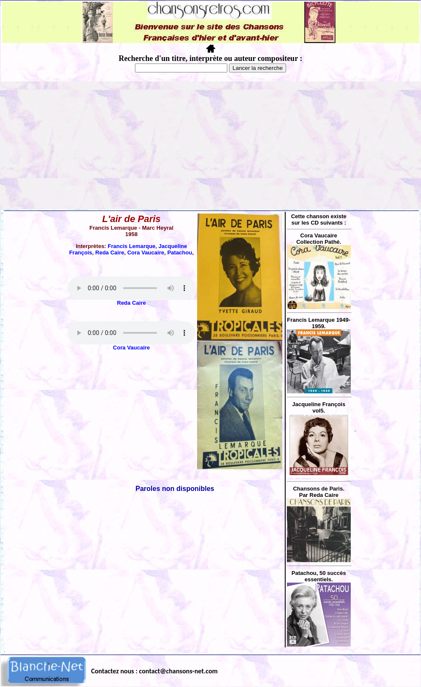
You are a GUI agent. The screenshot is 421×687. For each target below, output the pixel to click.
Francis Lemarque (131, 246)
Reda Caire (109, 252)
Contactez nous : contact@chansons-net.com (154, 671)
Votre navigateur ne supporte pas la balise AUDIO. (131, 288)
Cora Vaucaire (145, 252)
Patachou (179, 252)
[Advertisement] (210, 145)
